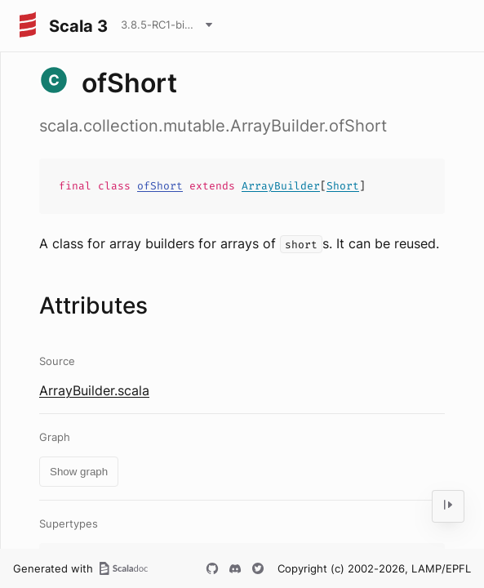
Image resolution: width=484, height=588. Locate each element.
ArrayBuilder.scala (94, 390)
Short (342, 186)
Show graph (79, 472)
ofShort (160, 186)
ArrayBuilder (281, 186)
